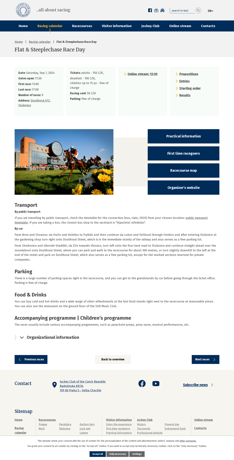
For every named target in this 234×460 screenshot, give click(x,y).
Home (23, 26)
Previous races (34, 359)
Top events (143, 428)
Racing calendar (50, 26)
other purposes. (188, 441)
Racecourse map (183, 170)
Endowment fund (175, 428)
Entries (184, 81)
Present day (172, 424)
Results (184, 95)
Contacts (208, 26)
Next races (202, 359)
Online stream (180, 26)
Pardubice (65, 424)
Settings (137, 454)
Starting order (190, 88)
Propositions (188, 74)
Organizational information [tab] (53, 337)
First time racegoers (183, 153)
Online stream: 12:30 (142, 74)
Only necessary (117, 454)
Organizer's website (184, 187)
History (141, 424)
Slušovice (64, 428)
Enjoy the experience (119, 424)
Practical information (183, 136)
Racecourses (82, 26)
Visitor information (117, 26)
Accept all (97, 454)
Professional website (149, 432)
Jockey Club (150, 26)
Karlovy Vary (87, 424)
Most (42, 428)
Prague (43, 424)
